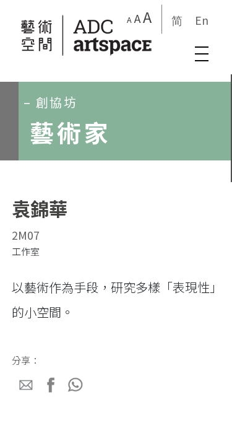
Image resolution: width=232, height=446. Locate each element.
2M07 (26, 235)
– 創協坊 (51, 102)
